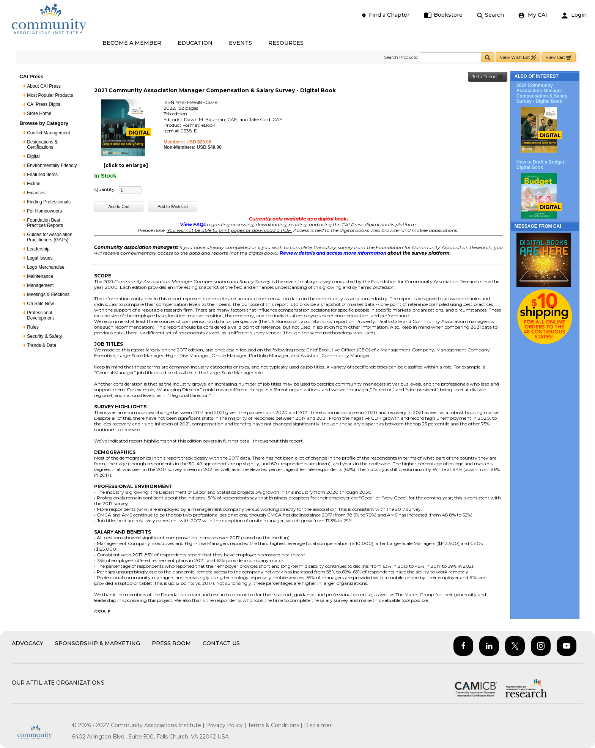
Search (490, 15)
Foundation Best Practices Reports (45, 222)
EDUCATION (195, 42)
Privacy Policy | (227, 725)
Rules (33, 327)
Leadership (38, 249)
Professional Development (40, 315)
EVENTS (240, 42)
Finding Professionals (49, 202)
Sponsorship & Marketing (97, 643)
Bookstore (443, 15)
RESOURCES (286, 42)
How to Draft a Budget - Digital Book (541, 164)
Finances (36, 192)
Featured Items (42, 174)
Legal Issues (39, 258)
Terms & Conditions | (276, 725)
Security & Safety (44, 336)
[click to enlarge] (126, 165)
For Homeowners (44, 211)
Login (574, 15)
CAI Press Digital (44, 104)
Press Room (171, 643)
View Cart (558, 57)
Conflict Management (48, 132)
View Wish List (518, 57)
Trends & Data (41, 345)
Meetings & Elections (48, 294)
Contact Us (221, 643)
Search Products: (401, 57)
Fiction (33, 183)
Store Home (39, 113)
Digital (33, 156)
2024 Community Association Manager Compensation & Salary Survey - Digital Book (542, 93)
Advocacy (27, 643)
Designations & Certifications (42, 144)
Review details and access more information (333, 253)
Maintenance (40, 276)
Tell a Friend (487, 77)
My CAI (532, 15)
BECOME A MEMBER (131, 42)
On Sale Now (40, 303)
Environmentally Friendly (52, 165)
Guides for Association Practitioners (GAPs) (49, 237)
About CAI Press (44, 86)
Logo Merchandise (46, 267)
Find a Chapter (385, 15)
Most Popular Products (50, 95)
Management (40, 285)
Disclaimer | (319, 725)
